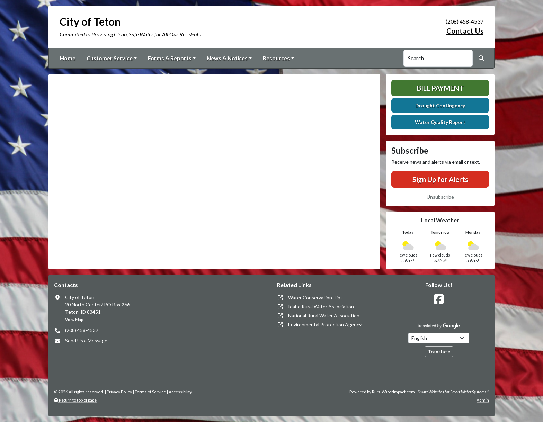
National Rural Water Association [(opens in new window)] (323, 315)
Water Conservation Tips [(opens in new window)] (315, 297)
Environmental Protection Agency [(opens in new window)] (325, 324)
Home (67, 58)
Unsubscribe (440, 197)
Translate (439, 351)
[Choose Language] (438, 338)
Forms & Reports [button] (170, 58)
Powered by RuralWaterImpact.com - (419, 391)
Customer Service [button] (110, 58)
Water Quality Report (440, 122)
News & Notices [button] (227, 58)
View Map (74, 319)
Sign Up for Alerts (440, 179)
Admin (483, 400)
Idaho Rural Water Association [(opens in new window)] (321, 306)
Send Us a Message (86, 340)
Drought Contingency (440, 105)
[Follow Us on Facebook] (439, 299)
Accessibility (180, 391)
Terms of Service (150, 391)
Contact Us (464, 31)
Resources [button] (276, 58)
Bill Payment (440, 88)
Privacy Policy (119, 391)
